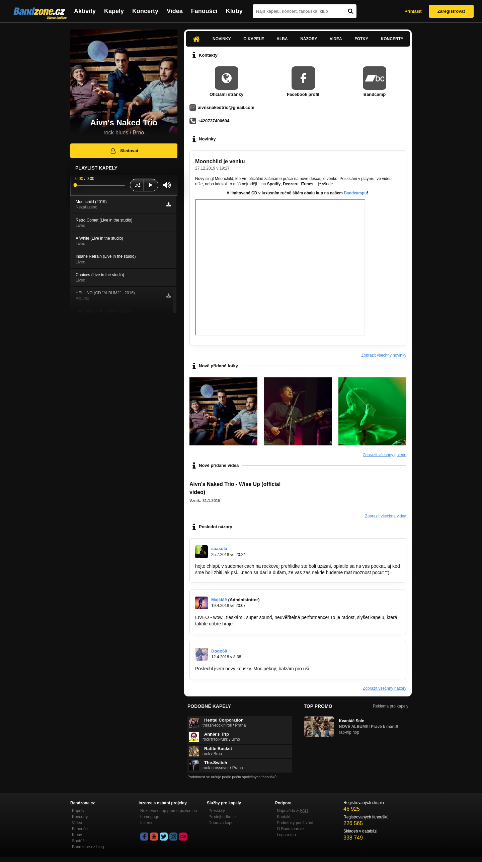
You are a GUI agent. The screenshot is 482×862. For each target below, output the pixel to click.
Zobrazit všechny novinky (383, 355)
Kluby (234, 11)
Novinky (222, 39)
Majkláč (219, 599)
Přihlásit (412, 11)
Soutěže (79, 841)
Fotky (361, 39)
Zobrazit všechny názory (384, 688)
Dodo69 (219, 651)
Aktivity (85, 11)
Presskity (217, 810)
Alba (282, 39)
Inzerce (146, 822)
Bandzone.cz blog (88, 847)
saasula (219, 548)
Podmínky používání (295, 822)
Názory (308, 39)
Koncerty (145, 11)
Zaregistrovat (451, 11)
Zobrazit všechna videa (385, 516)
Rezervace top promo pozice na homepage (168, 813)
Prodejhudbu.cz (222, 816)
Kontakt (284, 816)
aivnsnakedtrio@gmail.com (226, 107)
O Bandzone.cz (290, 828)
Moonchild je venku (220, 161)
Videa (175, 11)
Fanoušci (204, 11)
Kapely (114, 11)
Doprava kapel (221, 822)
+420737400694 (213, 120)
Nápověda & (292, 810)
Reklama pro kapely (390, 706)
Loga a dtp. (287, 835)
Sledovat (124, 151)
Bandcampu (355, 193)
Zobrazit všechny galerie (384, 454)
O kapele (253, 39)
